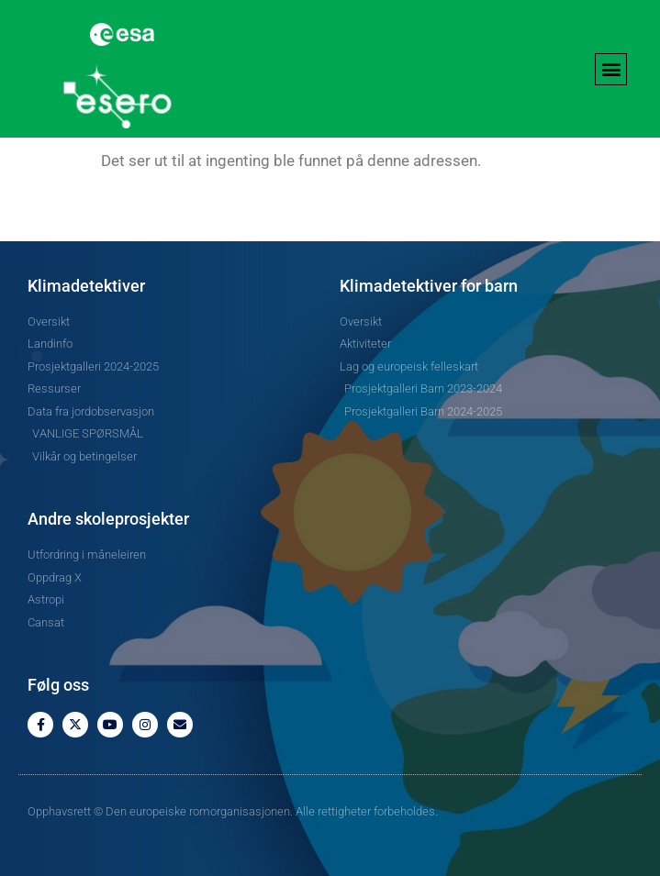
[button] (611, 69)
